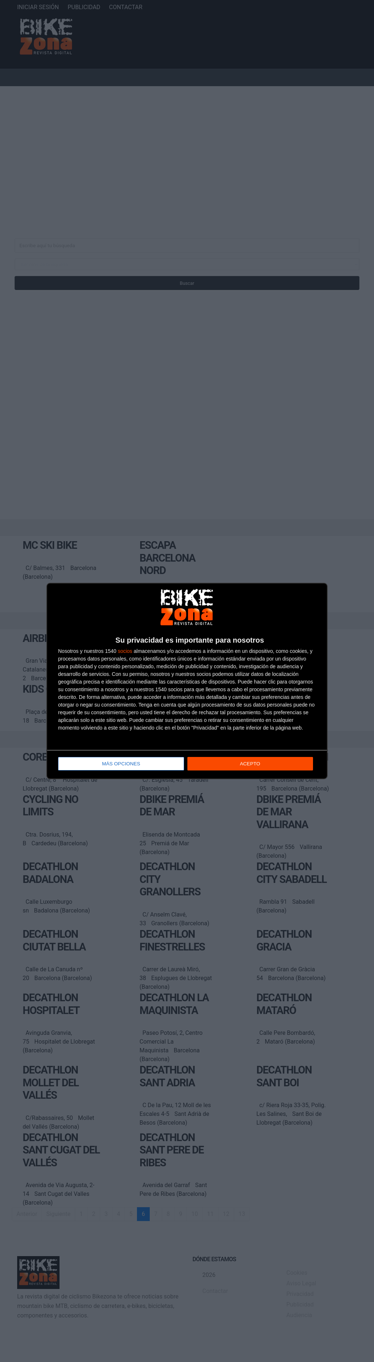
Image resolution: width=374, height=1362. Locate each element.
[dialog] (187, 681)
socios (125, 651)
